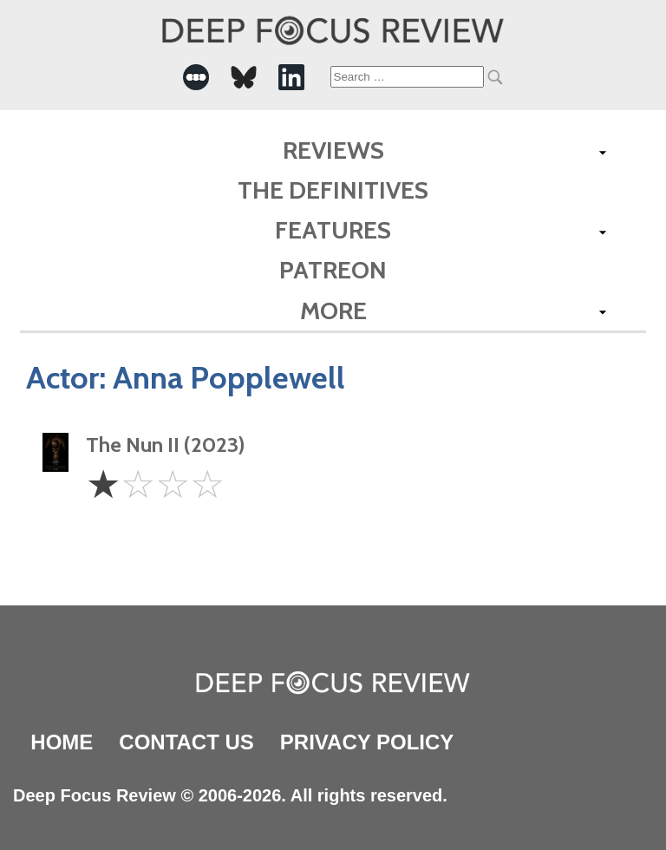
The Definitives (333, 190)
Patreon (333, 269)
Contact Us (186, 742)
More (333, 310)
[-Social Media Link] (196, 77)
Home (61, 742)
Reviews (333, 150)
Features (333, 230)
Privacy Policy (367, 742)
